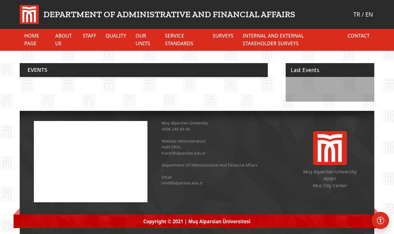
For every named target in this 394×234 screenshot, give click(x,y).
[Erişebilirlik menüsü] (380, 220)
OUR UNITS (142, 39)
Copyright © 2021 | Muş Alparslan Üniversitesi (197, 221)
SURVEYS (223, 35)
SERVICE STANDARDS (179, 39)
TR (356, 14)
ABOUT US (63, 39)
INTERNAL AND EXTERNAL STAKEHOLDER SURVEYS (273, 39)
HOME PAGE (31, 39)
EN (369, 14)
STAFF (89, 35)
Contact (359, 35)
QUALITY (116, 35)
